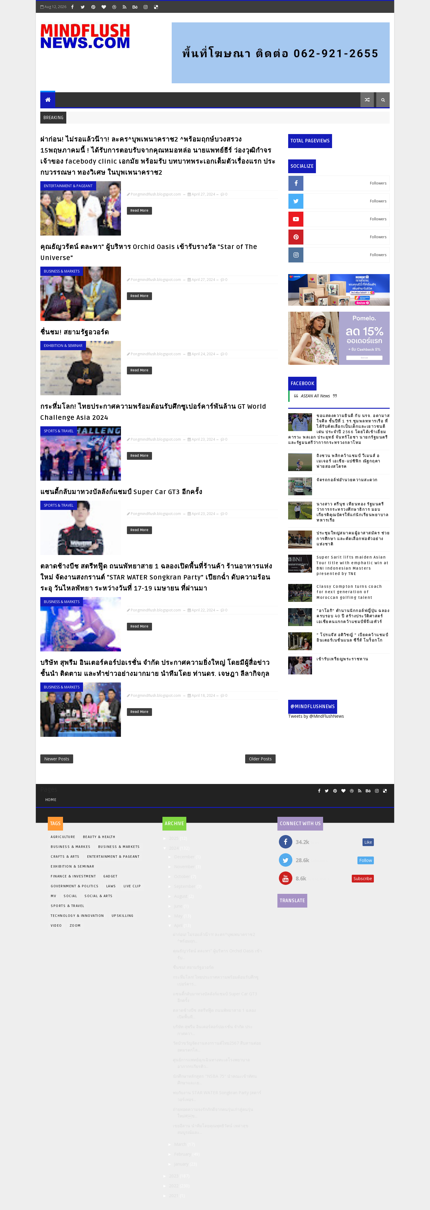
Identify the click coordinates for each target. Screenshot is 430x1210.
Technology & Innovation (77, 916)
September (185, 886)
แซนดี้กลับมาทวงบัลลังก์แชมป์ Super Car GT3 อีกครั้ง (121, 492)
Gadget (110, 876)
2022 (174, 1186)
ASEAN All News (315, 396)
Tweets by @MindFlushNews (316, 716)
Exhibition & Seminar (63, 345)
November (185, 866)
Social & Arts (99, 896)
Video (56, 925)
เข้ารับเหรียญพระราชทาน (342, 659)
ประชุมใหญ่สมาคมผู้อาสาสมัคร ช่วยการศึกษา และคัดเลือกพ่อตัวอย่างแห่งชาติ (353, 538)
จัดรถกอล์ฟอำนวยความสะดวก (347, 480)
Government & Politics (75, 886)
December (185, 857)
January (182, 1164)
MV (53, 896)
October (182, 876)
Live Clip (132, 886)
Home (50, 799)
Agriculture (63, 837)
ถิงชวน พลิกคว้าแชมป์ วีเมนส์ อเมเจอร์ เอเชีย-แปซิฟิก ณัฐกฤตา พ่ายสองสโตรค (348, 461)
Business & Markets (61, 271)
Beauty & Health (99, 837)
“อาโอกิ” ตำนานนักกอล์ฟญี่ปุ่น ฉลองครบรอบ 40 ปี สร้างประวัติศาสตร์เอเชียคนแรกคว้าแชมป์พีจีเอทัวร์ (353, 616)
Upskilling (123, 916)
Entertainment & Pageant (68, 185)
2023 (174, 1176)
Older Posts (260, 759)
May (179, 916)
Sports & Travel (58, 430)
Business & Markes (71, 847)
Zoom (75, 925)
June (179, 906)
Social (70, 896)
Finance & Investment (73, 876)
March (181, 1144)
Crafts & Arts (65, 856)
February (183, 1154)
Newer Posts (56, 759)
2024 (174, 848)
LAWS (111, 886)
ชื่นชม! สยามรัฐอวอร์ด (74, 332)
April (179, 925)
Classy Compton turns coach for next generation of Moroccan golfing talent (349, 592)
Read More (139, 210)
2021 (174, 1195)
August (181, 896)
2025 (174, 838)
